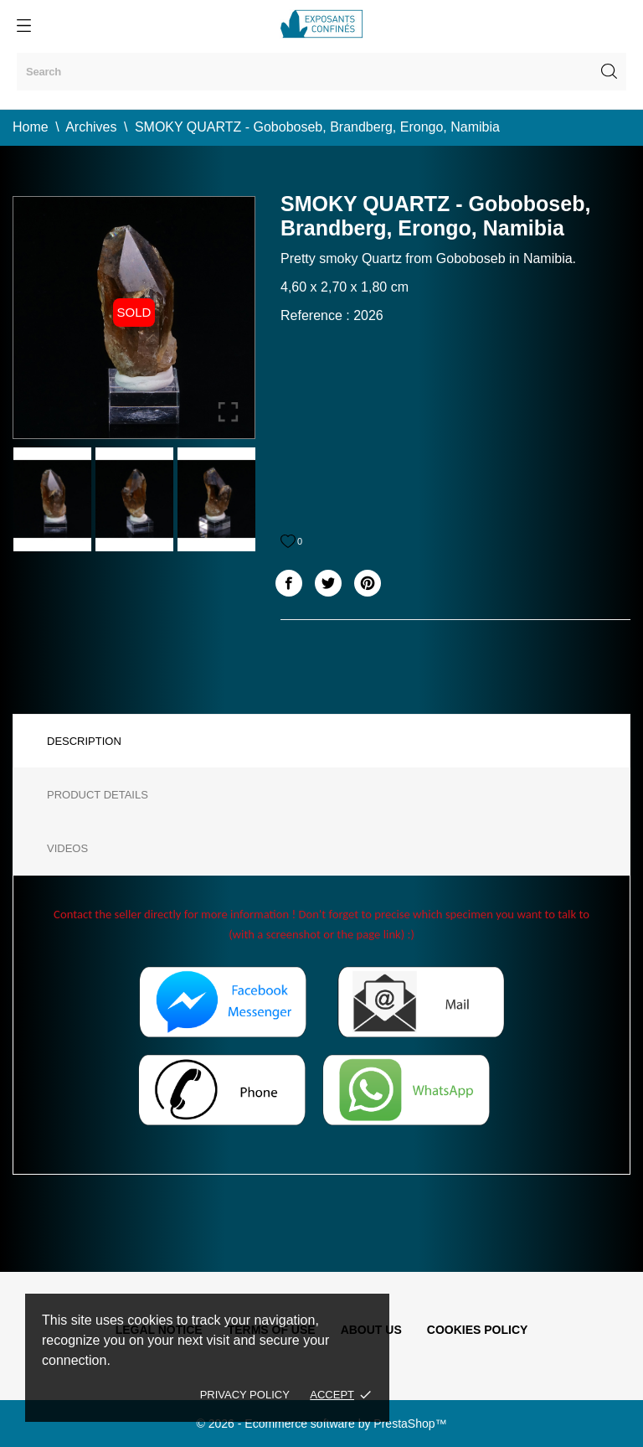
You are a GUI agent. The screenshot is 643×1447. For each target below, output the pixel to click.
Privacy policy (245, 1394)
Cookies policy (477, 1329)
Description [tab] (84, 741)
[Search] (321, 71)
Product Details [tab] (97, 794)
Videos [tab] (67, 848)
